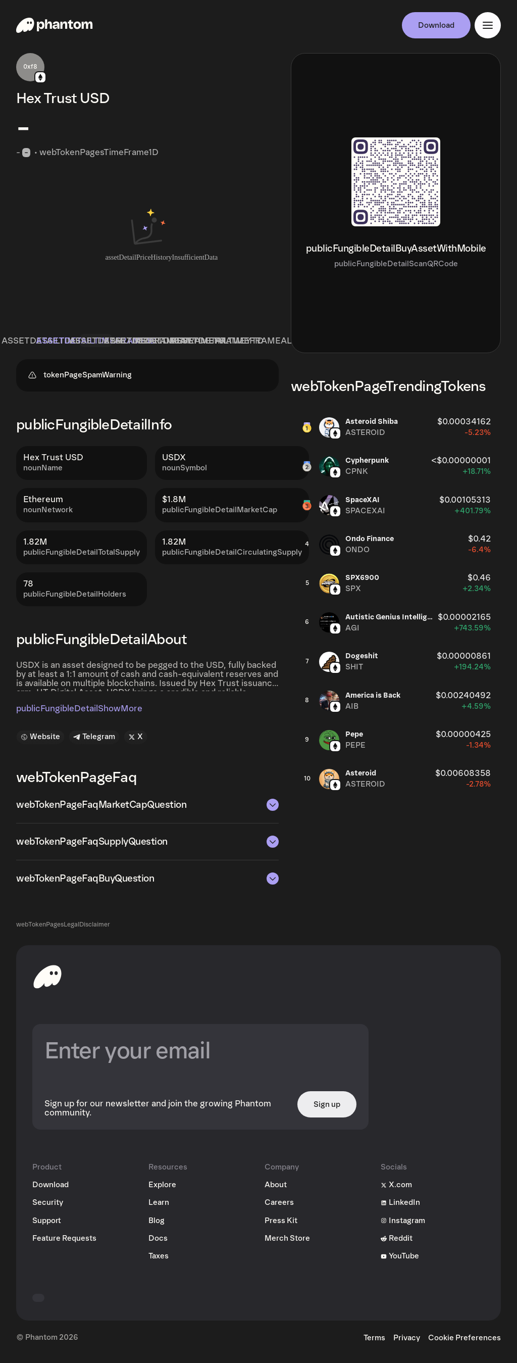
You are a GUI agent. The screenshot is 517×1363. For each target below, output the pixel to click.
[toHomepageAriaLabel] (47, 980)
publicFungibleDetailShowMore (79, 712)
